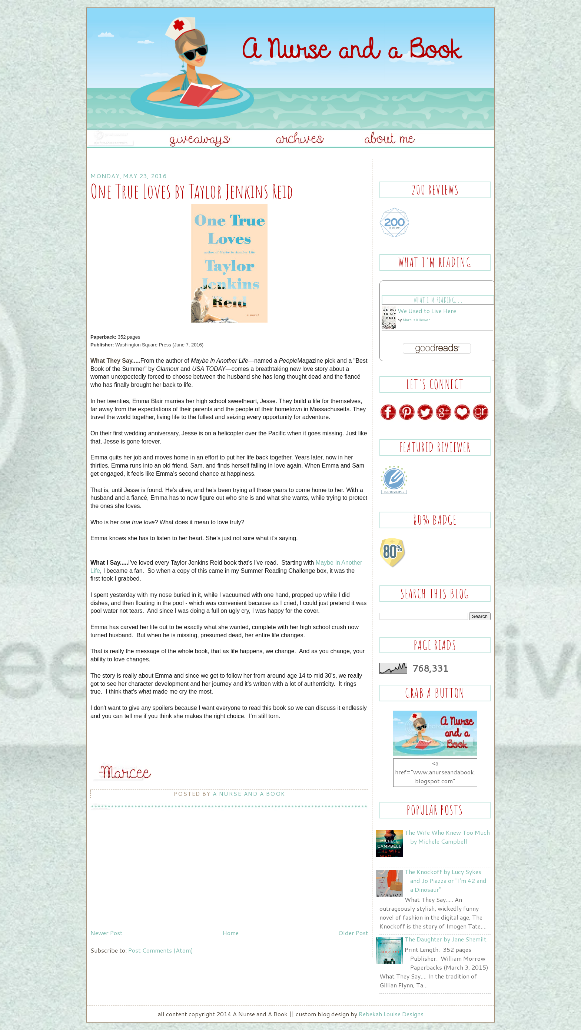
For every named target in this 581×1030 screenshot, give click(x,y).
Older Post (353, 932)
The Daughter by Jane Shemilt (446, 939)
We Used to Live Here (427, 310)
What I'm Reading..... (438, 300)
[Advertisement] (146, 874)
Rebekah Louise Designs (391, 1014)
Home (231, 932)
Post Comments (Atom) (160, 950)
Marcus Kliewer (416, 319)
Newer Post (106, 932)
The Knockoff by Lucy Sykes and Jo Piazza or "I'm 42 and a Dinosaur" (446, 880)
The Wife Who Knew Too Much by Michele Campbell (447, 836)
